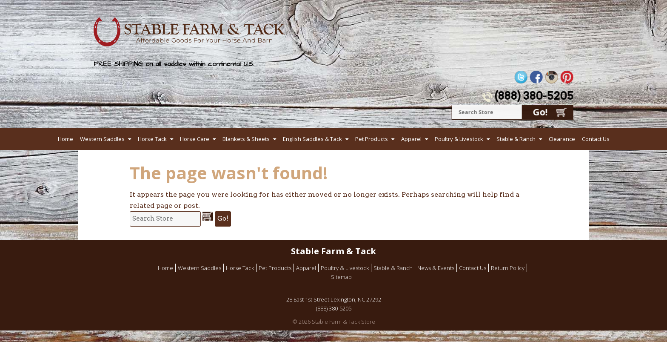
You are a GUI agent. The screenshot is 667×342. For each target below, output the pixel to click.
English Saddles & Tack (312, 139)
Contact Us (596, 139)
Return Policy (507, 268)
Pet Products (371, 139)
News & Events (435, 268)
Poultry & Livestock (459, 139)
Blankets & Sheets (246, 139)
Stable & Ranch (516, 139)
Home (65, 139)
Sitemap (341, 277)
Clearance (562, 139)
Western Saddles (102, 139)
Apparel (411, 139)
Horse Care (194, 139)
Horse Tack (152, 139)
